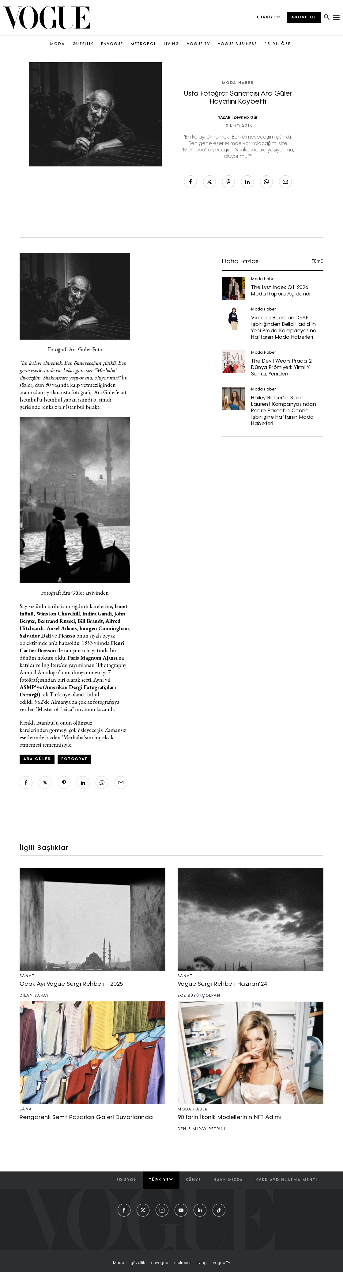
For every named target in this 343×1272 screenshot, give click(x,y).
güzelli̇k (137, 1263)
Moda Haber (238, 83)
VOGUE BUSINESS (237, 44)
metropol (182, 1263)
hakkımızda (228, 1180)
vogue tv (221, 1263)
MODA (57, 44)
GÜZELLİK (83, 44)
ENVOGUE (112, 44)
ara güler (37, 759)
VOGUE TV (198, 44)
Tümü (317, 261)
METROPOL (143, 44)
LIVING (171, 44)
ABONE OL (303, 17)
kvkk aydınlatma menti (286, 1180)
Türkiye (161, 1180)
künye (193, 1180)
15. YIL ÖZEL (279, 44)
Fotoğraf (74, 759)
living (202, 1263)
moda (118, 1263)
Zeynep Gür (246, 118)
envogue (159, 1263)
